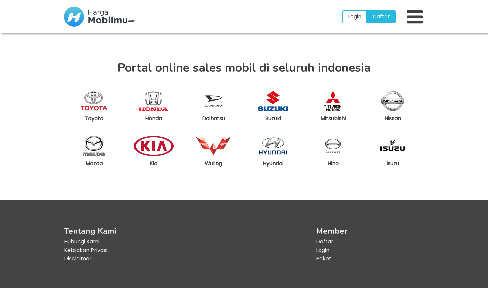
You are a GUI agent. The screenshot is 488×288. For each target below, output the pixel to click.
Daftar (381, 16)
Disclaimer (78, 258)
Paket (323, 258)
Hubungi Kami (81, 241)
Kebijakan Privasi (85, 250)
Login (354, 16)
